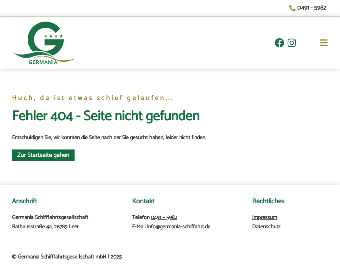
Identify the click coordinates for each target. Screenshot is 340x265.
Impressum (264, 217)
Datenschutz (266, 226)
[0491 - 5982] (308, 8)
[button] (312, 44)
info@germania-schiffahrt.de (178, 226)
